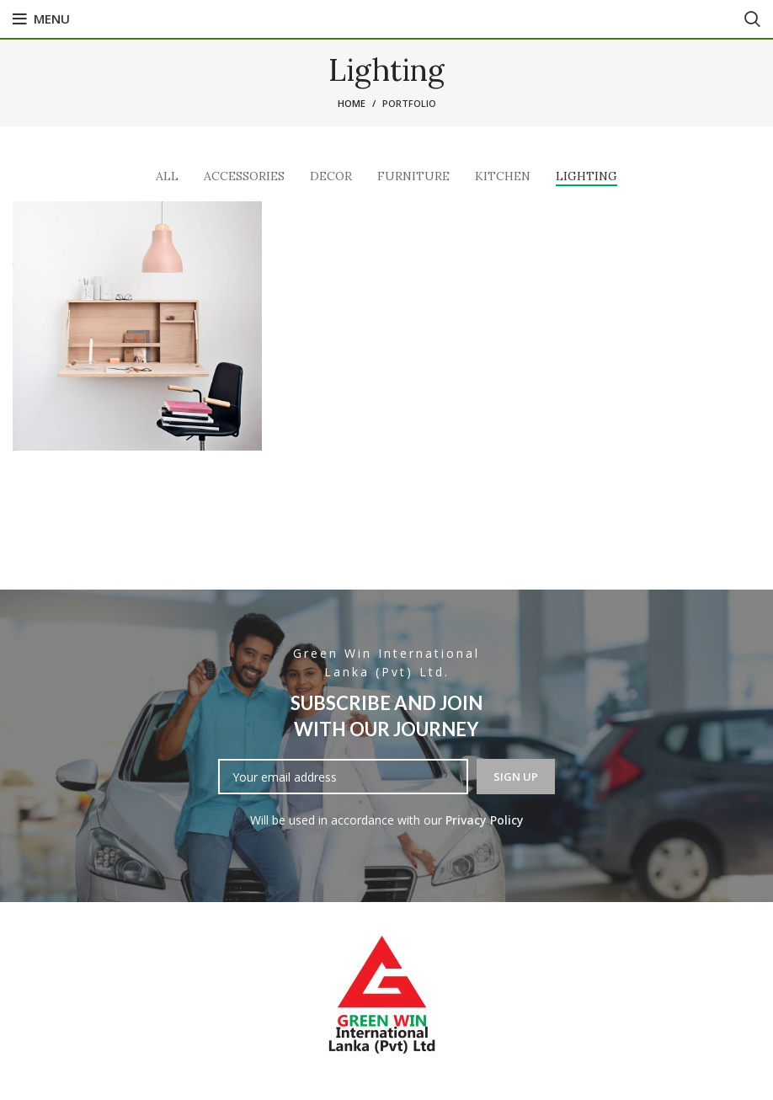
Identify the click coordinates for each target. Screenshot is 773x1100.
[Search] (752, 19)
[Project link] (137, 326)
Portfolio (409, 103)
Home (351, 103)
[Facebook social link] (387, 19)
